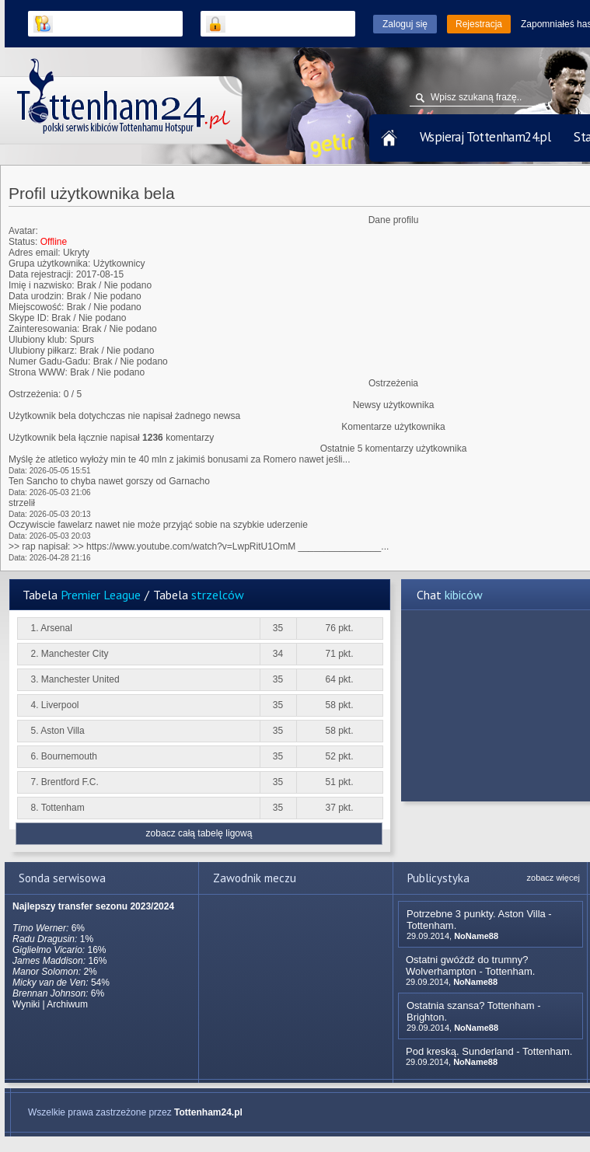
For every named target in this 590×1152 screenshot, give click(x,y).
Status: (23, 241)
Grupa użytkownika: (49, 263)
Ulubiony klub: (38, 339)
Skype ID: (29, 317)
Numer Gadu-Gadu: (49, 361)
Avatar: (23, 230)
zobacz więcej (553, 877)
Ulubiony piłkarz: (43, 350)
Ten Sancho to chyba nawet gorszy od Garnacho (109, 481)
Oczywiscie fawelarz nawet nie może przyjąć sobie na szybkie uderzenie (158, 524)
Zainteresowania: (44, 328)
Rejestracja (479, 24)
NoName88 (476, 936)
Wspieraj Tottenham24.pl (485, 136)
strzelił (22, 502)
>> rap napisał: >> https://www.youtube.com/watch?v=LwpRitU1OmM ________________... (199, 546)
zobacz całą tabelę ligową (199, 833)
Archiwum (67, 1004)
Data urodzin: (36, 296)
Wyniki (26, 1004)
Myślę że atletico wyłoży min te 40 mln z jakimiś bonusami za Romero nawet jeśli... (180, 459)
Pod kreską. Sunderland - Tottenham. (489, 1051)
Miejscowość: (36, 307)
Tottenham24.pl (208, 1112)
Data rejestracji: (41, 274)
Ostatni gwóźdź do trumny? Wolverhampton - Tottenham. (470, 965)
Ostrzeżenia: (35, 394)
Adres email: (35, 252)
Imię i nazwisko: (42, 285)
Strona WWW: (38, 372)
